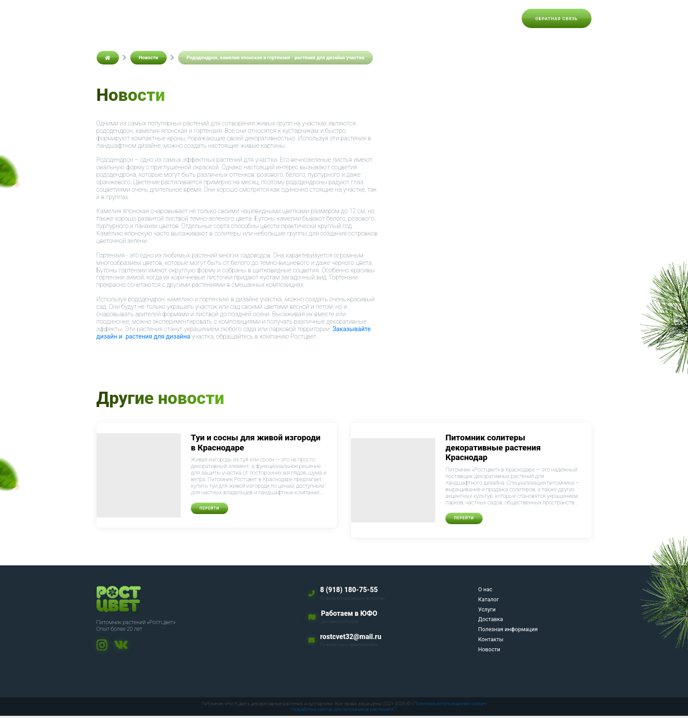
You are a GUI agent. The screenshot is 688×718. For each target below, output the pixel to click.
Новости (496, 18)
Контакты (456, 18)
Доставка (334, 18)
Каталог (261, 18)
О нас (228, 18)
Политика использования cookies (450, 706)
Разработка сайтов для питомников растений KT (344, 711)
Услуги (296, 18)
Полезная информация (394, 18)
